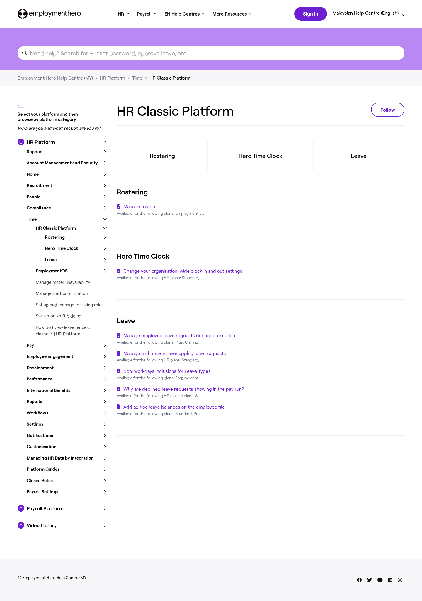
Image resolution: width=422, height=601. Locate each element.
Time (137, 79)
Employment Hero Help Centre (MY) (55, 79)
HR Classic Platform (170, 79)
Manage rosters (139, 207)
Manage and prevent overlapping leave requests (174, 354)
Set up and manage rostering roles (69, 305)
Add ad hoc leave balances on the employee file (174, 408)
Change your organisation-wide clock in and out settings (182, 272)
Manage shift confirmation (62, 294)
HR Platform (112, 79)
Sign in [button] (310, 14)
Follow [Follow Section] (387, 111)
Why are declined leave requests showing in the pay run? (183, 390)
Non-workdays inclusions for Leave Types (167, 372)
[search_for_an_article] (211, 54)
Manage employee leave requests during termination (179, 336)
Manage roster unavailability (63, 283)
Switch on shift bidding (58, 317)
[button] (62, 143)
